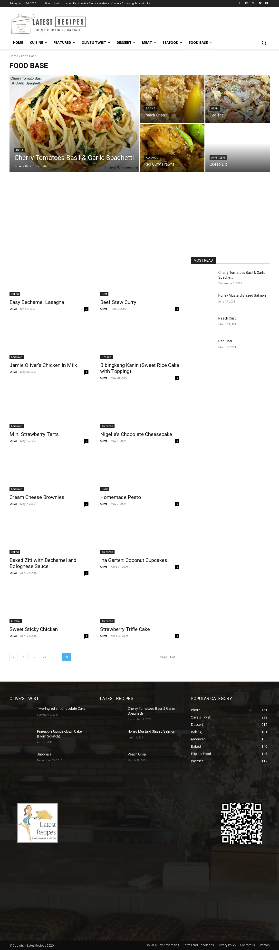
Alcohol (152, 157)
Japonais (44, 754)
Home (14, 56)
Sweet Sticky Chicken (34, 629)
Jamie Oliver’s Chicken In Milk (43, 365)
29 (44, 657)
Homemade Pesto (120, 497)
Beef (104, 294)
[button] (264, 42)
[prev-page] (14, 657)
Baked (15, 294)
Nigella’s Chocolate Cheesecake (136, 434)
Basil (105, 489)
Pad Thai (225, 341)
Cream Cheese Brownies (37, 497)
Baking (150, 108)
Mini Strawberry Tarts (34, 434)
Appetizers (218, 157)
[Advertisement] (140, 220)
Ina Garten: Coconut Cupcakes (133, 560)
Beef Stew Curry (118, 302)
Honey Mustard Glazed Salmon (242, 295)
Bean (214, 108)
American (16, 357)
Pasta (19, 150)
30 (55, 657)
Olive (13, 309)
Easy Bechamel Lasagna (37, 302)
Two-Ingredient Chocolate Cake (61, 708)
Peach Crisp (227, 318)
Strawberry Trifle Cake (125, 629)
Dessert (106, 357)
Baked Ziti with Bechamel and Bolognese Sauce (43, 563)
